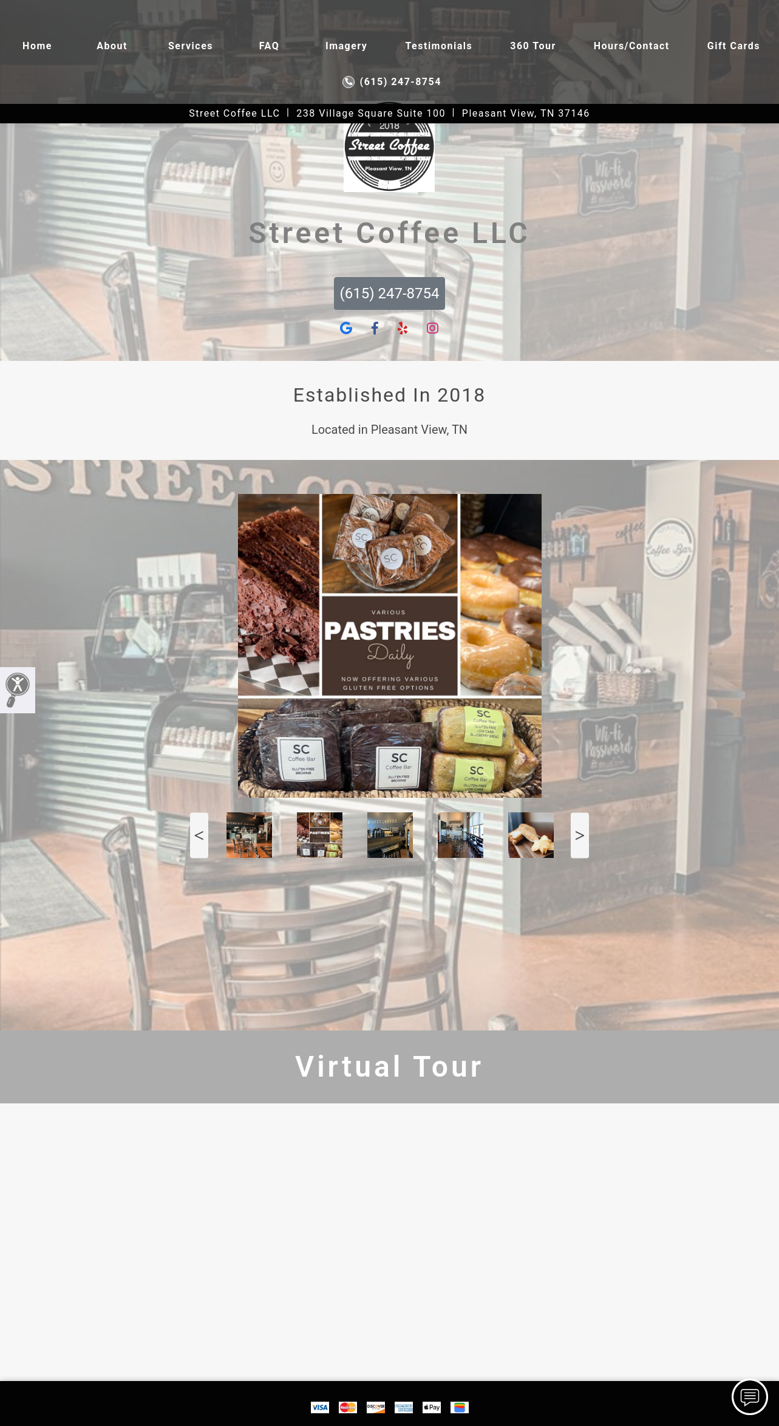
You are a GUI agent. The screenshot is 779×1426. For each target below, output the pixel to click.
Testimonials (438, 46)
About (112, 46)
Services (190, 46)
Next (580, 835)
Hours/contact (632, 46)
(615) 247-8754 (391, 82)
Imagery (346, 46)
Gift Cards (733, 46)
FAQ (269, 46)
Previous (199, 835)
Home (37, 46)
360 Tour (533, 46)
